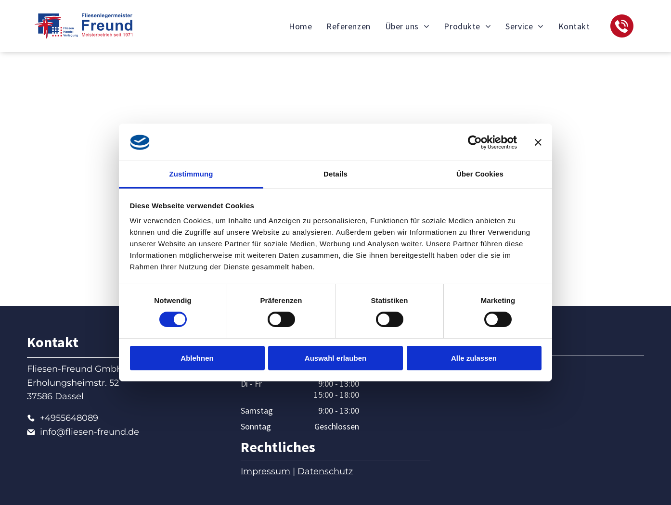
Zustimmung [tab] (191, 174)
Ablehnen (197, 358)
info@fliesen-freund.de (89, 432)
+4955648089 (69, 418)
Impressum (265, 471)
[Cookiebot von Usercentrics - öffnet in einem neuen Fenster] (475, 142)
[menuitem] (300, 26)
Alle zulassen (474, 358)
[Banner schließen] (538, 142)
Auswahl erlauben (335, 358)
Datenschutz (325, 471)
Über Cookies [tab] (479, 174)
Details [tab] (335, 174)
